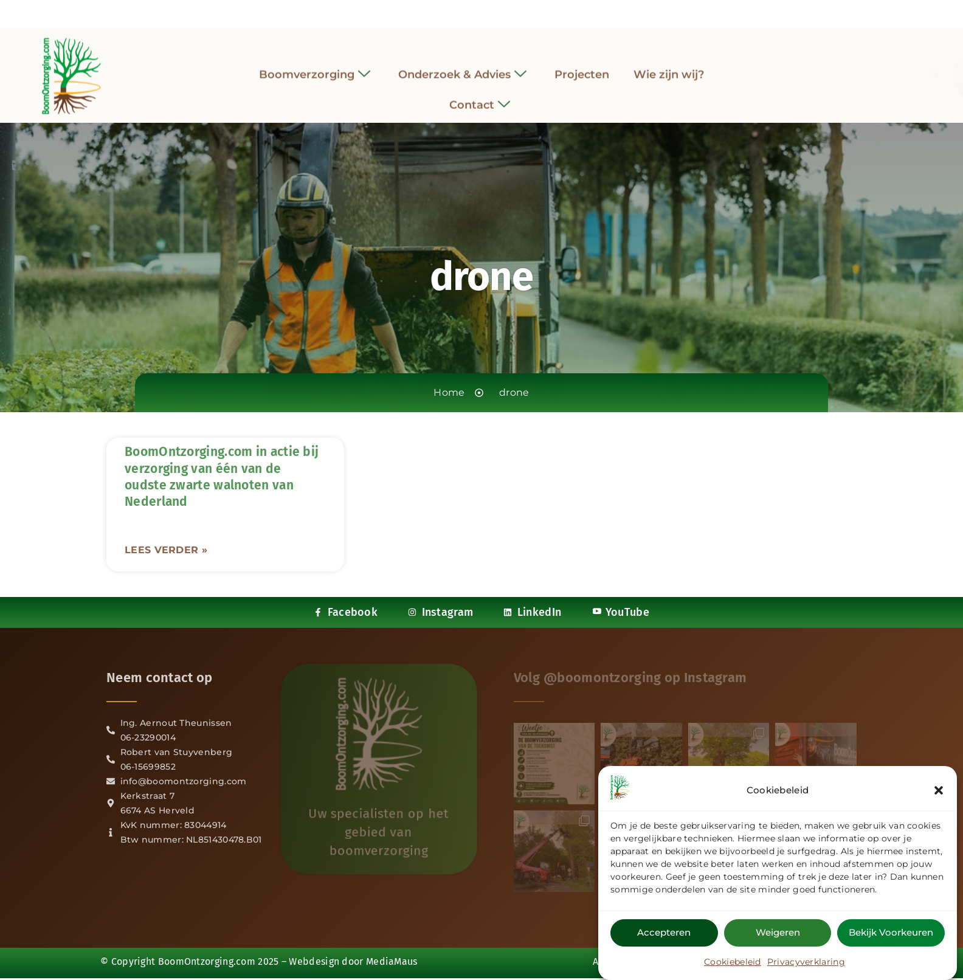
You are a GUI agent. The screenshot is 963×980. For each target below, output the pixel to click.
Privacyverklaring (806, 961)
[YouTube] (515, 11)
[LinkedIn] (492, 11)
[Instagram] (470, 11)
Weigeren (778, 932)
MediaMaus (392, 961)
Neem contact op (159, 677)
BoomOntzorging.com (206, 961)
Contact (479, 98)
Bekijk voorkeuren (891, 932)
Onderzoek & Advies (462, 67)
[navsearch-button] (788, 69)
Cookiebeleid (732, 961)
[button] (939, 790)
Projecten (581, 67)
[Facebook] (448, 11)
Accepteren (664, 932)
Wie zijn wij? (668, 67)
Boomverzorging (314, 67)
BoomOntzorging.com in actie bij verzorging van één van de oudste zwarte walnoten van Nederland (222, 476)
